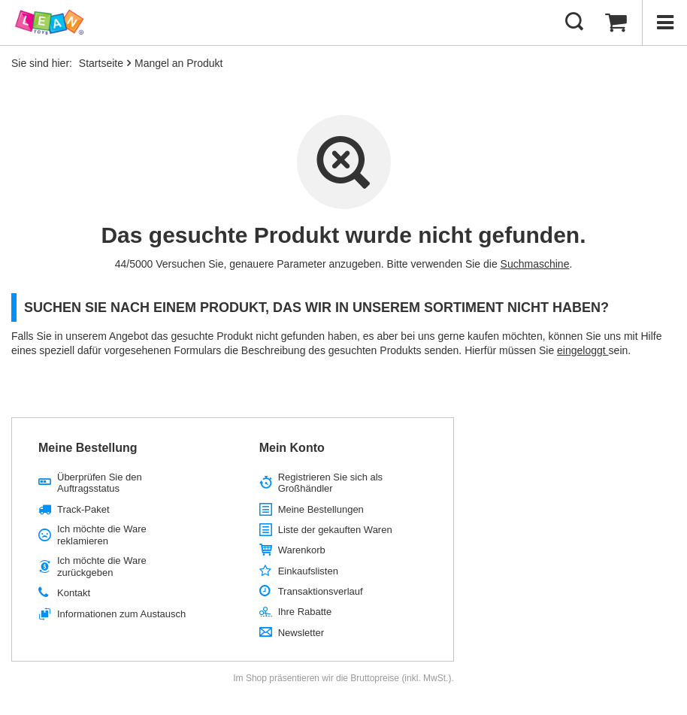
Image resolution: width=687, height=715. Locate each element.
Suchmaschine (535, 264)
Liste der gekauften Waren (335, 529)
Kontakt (73, 592)
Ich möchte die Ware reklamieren (102, 535)
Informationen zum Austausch (121, 614)
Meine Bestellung (88, 447)
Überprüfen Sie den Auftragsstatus (99, 483)
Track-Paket (83, 509)
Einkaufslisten (308, 571)
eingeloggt (583, 350)
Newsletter (301, 632)
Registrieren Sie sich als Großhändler (330, 483)
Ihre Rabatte (305, 611)
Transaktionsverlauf (320, 591)
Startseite (101, 63)
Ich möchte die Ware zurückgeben (102, 566)
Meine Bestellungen (321, 509)
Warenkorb (301, 550)
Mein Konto (292, 447)
